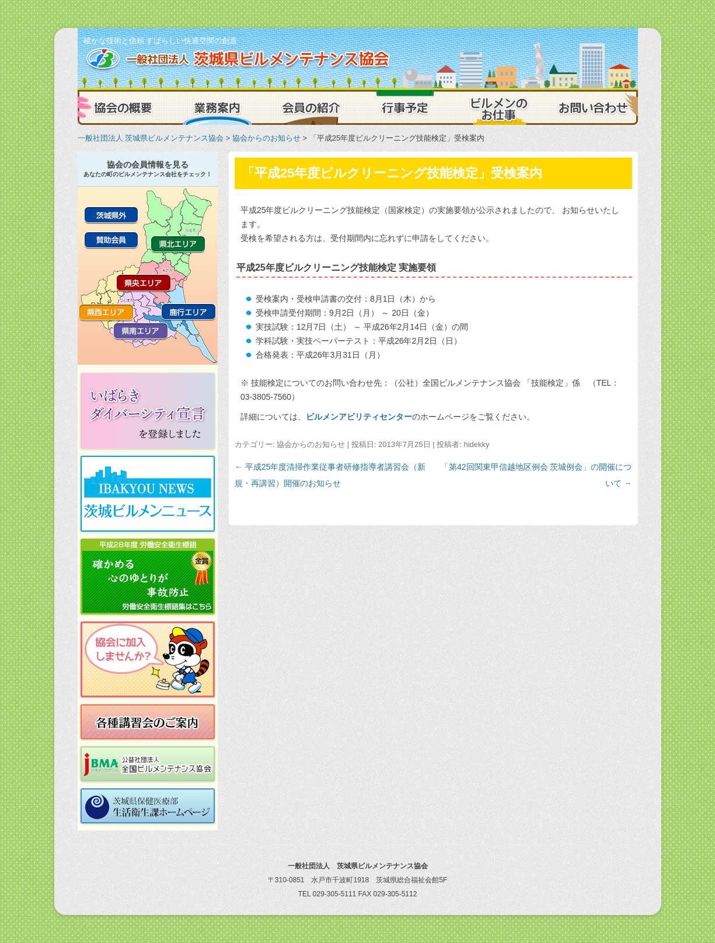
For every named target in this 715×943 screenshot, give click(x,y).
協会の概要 (124, 107)
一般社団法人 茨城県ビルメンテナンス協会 (151, 138)
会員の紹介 (311, 107)
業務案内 (217, 107)
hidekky (476, 444)
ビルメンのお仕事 (498, 107)
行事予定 (404, 107)
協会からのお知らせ (266, 138)
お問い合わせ (591, 107)
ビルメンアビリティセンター (359, 416)
